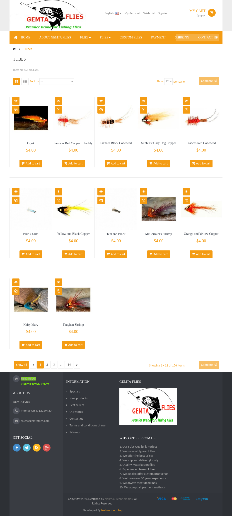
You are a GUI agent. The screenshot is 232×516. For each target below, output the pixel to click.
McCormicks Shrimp (158, 234)
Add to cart (31, 163)
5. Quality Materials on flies (137, 465)
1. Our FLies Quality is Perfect (138, 447)
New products (78, 398)
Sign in (162, 13)
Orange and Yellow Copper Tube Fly (201, 236)
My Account (132, 13)
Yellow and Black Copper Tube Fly (73, 236)
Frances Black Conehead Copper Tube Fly (116, 145)
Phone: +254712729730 (36, 411)
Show (160, 81)
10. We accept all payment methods (142, 487)
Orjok (31, 143)
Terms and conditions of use (88, 425)
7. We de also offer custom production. (144, 474)
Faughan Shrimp (73, 324)
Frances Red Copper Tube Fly (73, 143)
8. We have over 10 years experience (142, 478)
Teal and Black (116, 234)
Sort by (34, 81)
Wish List (149, 13)
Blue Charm (31, 234)
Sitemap (75, 432)
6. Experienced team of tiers (137, 469)
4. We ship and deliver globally (139, 460)
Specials (75, 391)
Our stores (76, 412)
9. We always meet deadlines (138, 483)
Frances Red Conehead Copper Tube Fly (201, 145)
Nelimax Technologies (118, 499)
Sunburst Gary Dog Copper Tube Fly (158, 145)
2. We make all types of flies (137, 451)
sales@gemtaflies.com (35, 421)
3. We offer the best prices (136, 456)
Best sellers (77, 405)
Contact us (76, 419)
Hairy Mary (30, 324)
